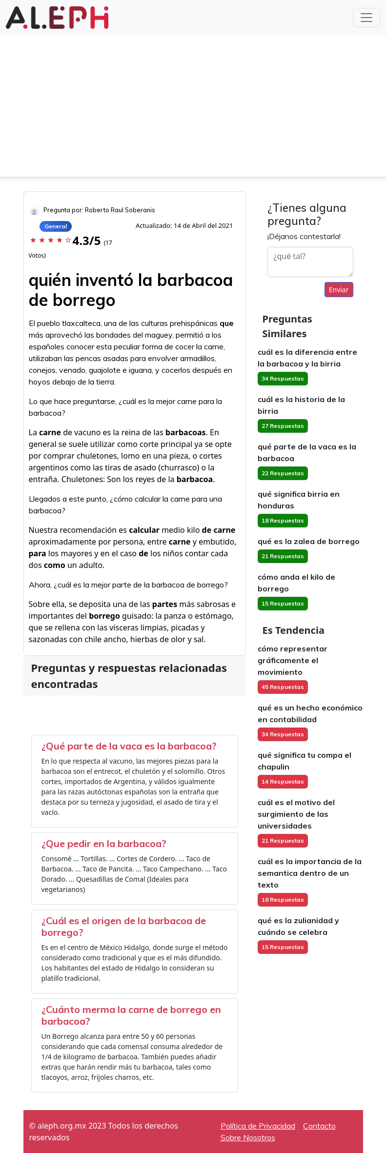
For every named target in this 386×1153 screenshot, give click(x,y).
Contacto (319, 1126)
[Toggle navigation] (366, 17)
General (55, 226)
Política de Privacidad (258, 1126)
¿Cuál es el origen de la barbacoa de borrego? (123, 926)
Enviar (339, 289)
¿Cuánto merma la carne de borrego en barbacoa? (131, 1015)
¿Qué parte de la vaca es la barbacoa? (129, 746)
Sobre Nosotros (248, 1137)
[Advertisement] (193, 108)
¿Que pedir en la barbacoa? (103, 843)
